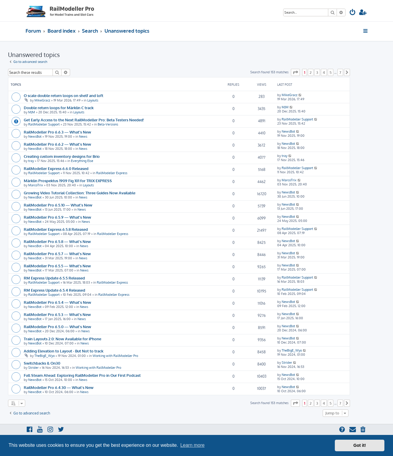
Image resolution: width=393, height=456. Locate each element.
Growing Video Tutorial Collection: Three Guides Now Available (79, 192)
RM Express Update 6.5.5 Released (54, 277)
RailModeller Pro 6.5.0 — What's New (57, 326)
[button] (295, 72)
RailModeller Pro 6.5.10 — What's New (58, 204)
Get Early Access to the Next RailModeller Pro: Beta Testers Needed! (84, 119)
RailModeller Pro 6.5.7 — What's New (57, 253)
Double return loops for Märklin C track (59, 107)
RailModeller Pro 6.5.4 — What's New (57, 302)
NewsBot (35, 136)
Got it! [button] (360, 445)
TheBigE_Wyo (44, 356)
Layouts (92, 100)
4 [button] (324, 72)
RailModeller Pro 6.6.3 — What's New (57, 131)
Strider (33, 368)
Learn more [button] (192, 445)
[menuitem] (352, 13)
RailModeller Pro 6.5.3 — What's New (57, 314)
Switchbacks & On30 (42, 363)
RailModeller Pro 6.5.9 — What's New (57, 217)
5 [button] (330, 72)
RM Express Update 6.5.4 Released (54, 290)
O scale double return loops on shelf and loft (63, 95)
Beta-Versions (108, 124)
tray (31, 161)
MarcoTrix (35, 185)
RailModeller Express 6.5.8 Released (56, 229)
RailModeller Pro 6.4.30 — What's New (59, 387)
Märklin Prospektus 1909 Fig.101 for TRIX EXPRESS (68, 180)
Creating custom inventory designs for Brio (62, 156)
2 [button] (311, 72)
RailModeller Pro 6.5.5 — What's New (57, 265)
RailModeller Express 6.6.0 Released (56, 168)
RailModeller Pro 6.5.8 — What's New (57, 241)
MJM (31, 112)
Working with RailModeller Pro (115, 356)
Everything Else (82, 161)
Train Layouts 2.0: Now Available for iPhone (62, 338)
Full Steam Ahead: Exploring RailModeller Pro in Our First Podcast (82, 375)
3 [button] (317, 72)
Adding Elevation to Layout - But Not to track (63, 350)
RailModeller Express (111, 173)
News (83, 136)
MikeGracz (42, 100)
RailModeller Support (44, 124)
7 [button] (340, 72)
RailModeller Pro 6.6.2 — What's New (57, 144)
